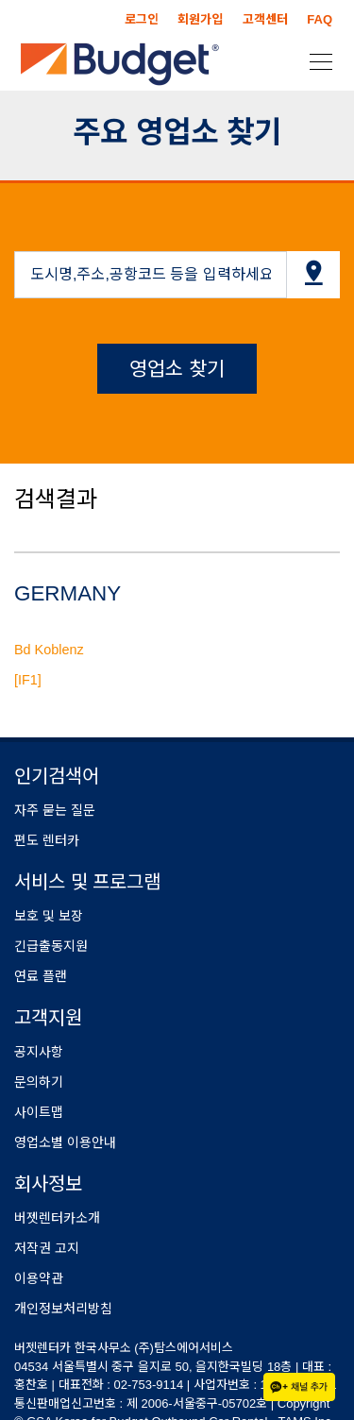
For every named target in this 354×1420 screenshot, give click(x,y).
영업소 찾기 (177, 369)
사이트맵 (38, 1112)
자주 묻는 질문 (54, 810)
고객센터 (265, 19)
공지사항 (38, 1051)
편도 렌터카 (46, 840)
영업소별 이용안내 (65, 1142)
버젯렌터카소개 (57, 1218)
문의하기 (38, 1082)
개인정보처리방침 (63, 1308)
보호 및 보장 (48, 915)
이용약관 (38, 1278)
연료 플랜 (40, 976)
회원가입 (200, 19)
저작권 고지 (46, 1248)
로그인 (142, 19)
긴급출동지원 (51, 946)
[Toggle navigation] (315, 60)
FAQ (319, 19)
